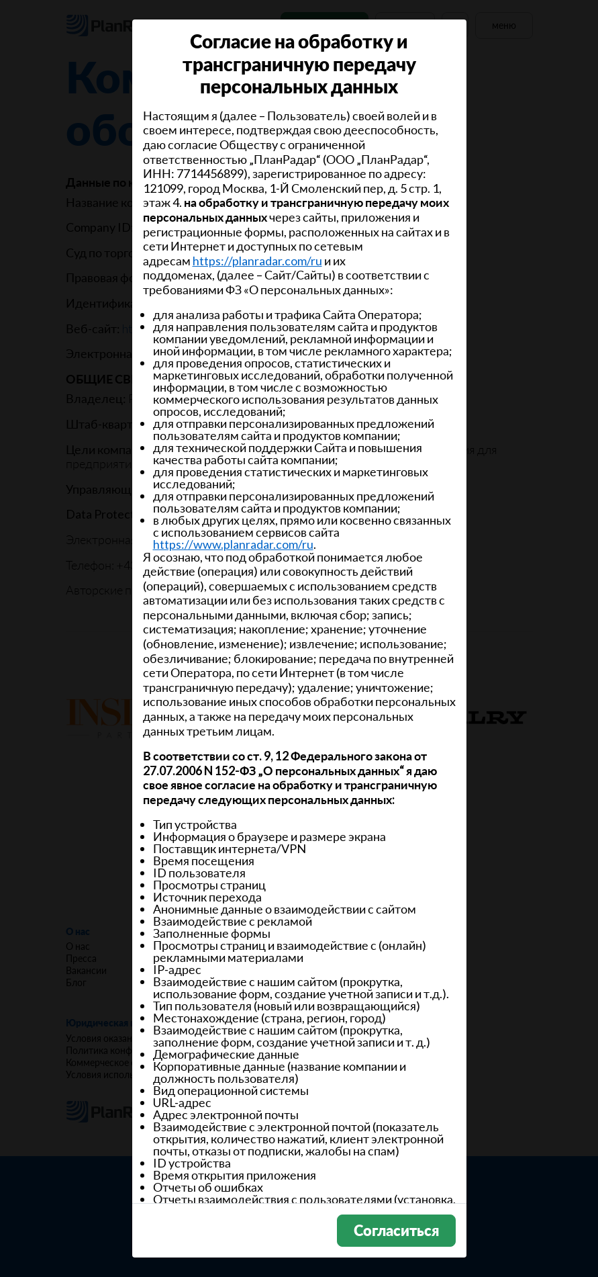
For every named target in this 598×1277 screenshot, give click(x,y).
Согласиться (396, 1230)
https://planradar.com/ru (257, 260)
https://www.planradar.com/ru (233, 544)
